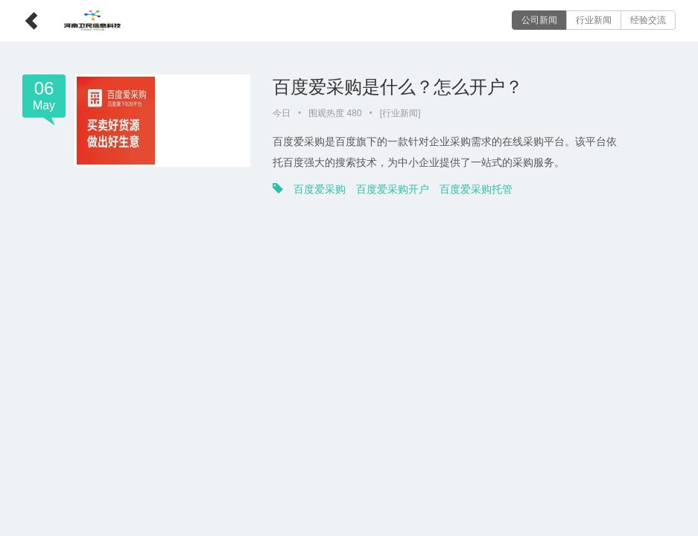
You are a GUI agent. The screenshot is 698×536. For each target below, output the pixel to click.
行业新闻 (594, 20)
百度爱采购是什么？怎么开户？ (398, 87)
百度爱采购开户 (392, 189)
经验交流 (648, 20)
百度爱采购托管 (476, 189)
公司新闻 (539, 20)
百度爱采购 (320, 189)
